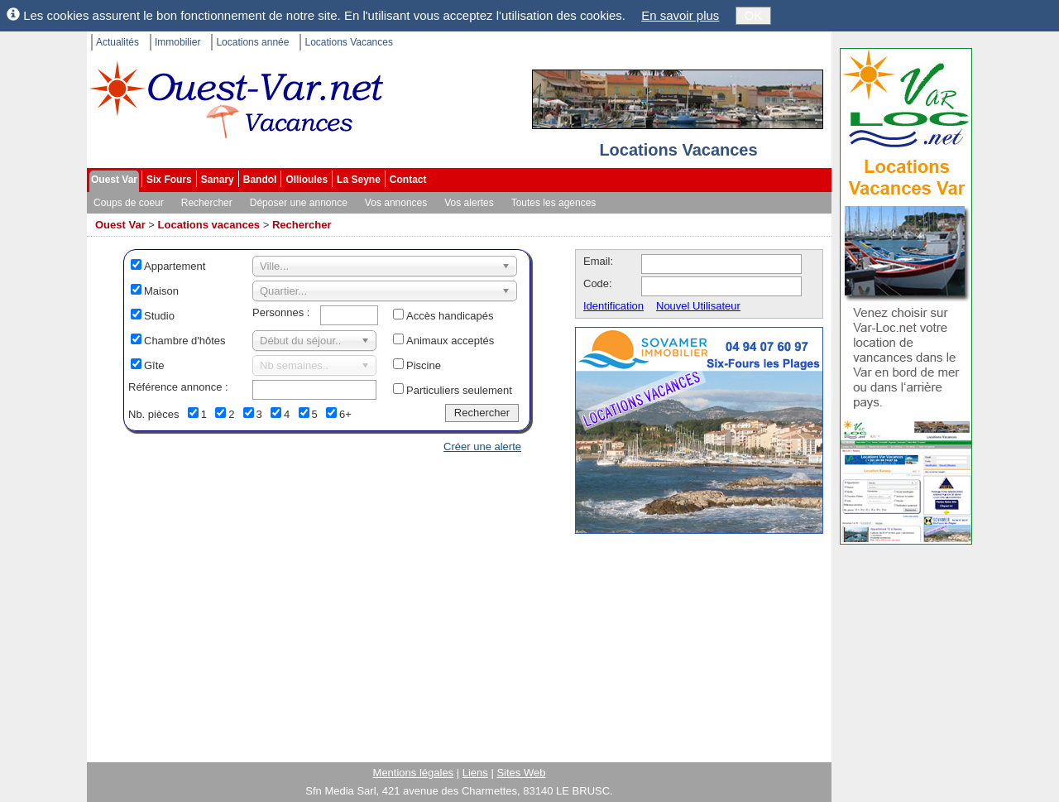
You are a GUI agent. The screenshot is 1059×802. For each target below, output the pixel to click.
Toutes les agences (554, 203)
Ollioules (306, 179)
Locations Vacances (348, 42)
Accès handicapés (450, 316)
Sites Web (520, 772)
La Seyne (359, 179)
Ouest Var (114, 179)
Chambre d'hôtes (185, 340)
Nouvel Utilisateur (698, 306)
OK (754, 15)
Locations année (252, 42)
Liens (475, 772)
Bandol (260, 179)
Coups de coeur (128, 203)
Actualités (117, 42)
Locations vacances (209, 225)
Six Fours (169, 179)
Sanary (217, 179)
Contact (408, 179)
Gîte (154, 365)
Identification (613, 306)
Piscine (423, 365)
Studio (159, 316)
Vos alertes (468, 203)
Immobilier (177, 42)
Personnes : (280, 312)
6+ (345, 414)
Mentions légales (413, 772)
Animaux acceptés (450, 340)
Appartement (174, 266)
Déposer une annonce (298, 203)
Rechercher (206, 203)
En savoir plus (680, 15)
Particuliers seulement (459, 390)
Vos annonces (396, 203)
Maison (161, 291)
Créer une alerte (482, 446)
